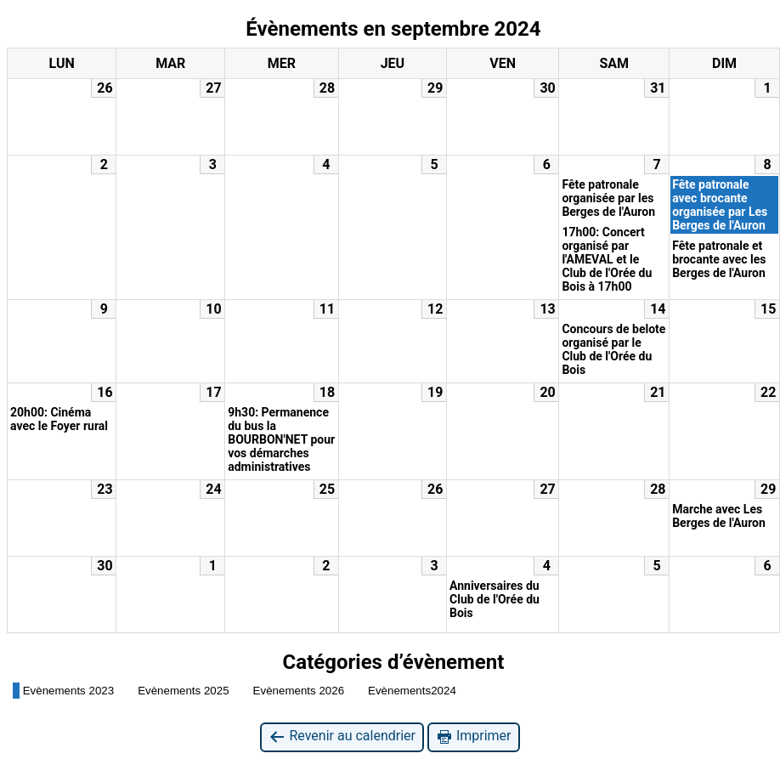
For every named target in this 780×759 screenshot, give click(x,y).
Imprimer (474, 736)
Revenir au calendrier (341, 736)
